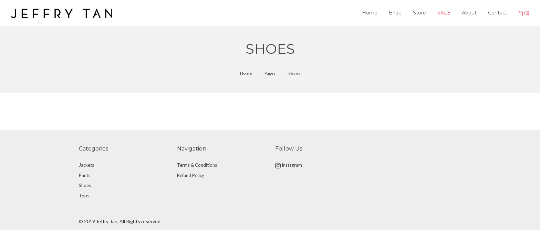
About (469, 13)
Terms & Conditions (197, 165)
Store (419, 13)
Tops (84, 195)
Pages (270, 73)
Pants (84, 175)
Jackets (86, 165)
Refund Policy (190, 175)
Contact (497, 13)
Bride (395, 13)
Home (369, 13)
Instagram (288, 165)
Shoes (85, 185)
